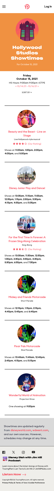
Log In (48, 6)
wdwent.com (40, 430)
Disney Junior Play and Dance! (27, 188)
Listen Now (15, 474)
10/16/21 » (33, 86)
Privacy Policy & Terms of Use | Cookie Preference (23, 483)
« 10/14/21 (21, 86)
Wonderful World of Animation (27, 395)
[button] (27, 93)
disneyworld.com (21, 430)
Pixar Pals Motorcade (27, 346)
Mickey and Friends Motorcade (27, 297)
